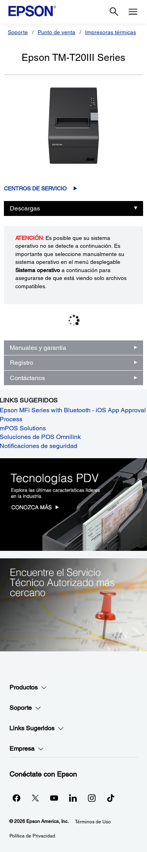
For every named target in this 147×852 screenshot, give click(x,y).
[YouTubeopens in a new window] (54, 798)
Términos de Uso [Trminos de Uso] (93, 822)
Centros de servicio (35, 188)
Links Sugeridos (36, 728)
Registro (21, 362)
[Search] (114, 11)
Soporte (18, 32)
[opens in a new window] (110, 798)
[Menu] (133, 11)
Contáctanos (27, 378)
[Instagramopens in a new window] (92, 798)
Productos (28, 687)
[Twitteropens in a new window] (35, 798)
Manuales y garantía (38, 347)
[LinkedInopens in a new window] (73, 798)
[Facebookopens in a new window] (16, 798)
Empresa (26, 748)
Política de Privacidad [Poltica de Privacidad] (32, 836)
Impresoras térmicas (110, 32)
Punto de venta (56, 32)
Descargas (25, 208)
